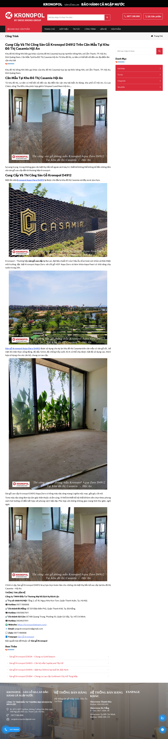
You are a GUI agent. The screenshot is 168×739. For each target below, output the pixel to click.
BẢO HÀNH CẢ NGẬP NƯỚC (103, 4)
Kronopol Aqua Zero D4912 (30, 180)
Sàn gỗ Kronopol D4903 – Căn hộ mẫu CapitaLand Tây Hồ (36, 663)
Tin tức (76, 29)
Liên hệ (103, 29)
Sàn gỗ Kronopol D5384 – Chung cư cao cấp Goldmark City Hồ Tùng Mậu (43, 676)
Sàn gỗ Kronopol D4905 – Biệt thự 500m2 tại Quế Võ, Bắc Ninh (38, 669)
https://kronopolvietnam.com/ (32, 624)
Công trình (90, 29)
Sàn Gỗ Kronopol (26, 636)
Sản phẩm (116, 29)
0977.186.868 (133, 16)
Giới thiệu (63, 29)
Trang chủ (49, 29)
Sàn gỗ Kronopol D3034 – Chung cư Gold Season (32, 656)
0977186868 (14, 729)
